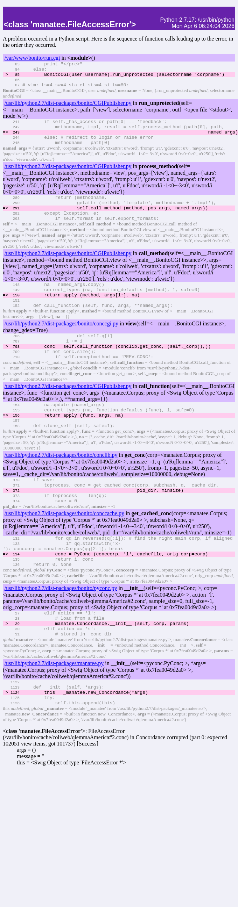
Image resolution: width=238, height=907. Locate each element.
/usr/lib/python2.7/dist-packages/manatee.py (54, 711)
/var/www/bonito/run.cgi (32, 58)
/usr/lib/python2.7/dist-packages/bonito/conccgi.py (61, 344)
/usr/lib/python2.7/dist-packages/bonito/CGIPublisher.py (68, 108)
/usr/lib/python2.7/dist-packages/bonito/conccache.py (64, 550)
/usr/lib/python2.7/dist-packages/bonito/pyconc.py (61, 631)
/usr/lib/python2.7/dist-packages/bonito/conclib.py (61, 486)
